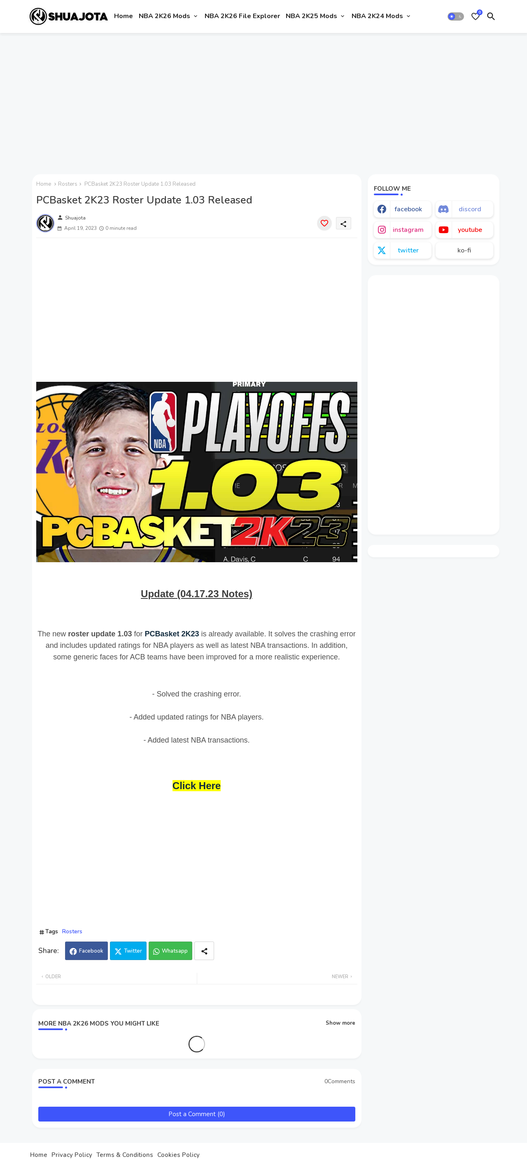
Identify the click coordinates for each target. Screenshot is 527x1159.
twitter (408, 250)
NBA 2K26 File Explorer (242, 16)
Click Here (197, 785)
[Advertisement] (263, 100)
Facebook (91, 951)
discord (470, 209)
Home (123, 16)
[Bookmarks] (475, 16)
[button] (456, 16)
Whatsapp (175, 951)
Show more (340, 1023)
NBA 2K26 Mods (164, 16)
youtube (470, 229)
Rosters (67, 184)
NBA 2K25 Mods (311, 16)
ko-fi (464, 250)
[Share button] (204, 951)
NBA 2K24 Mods (377, 16)
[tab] (123, 16)
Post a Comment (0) (196, 1114)
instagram (408, 229)
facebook (408, 209)
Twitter (133, 951)
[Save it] (324, 223)
